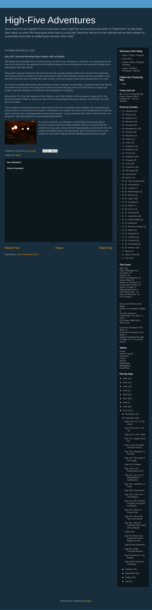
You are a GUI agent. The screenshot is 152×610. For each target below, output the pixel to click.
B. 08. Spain (127, 205)
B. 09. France (128, 209)
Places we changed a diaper (132, 308)
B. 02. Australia (129, 184)
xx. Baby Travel (129, 254)
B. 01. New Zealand (131, 181)
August (128, 577)
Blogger (88, 601)
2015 (125, 402)
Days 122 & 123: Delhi (135, 434)
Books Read (125, 280)
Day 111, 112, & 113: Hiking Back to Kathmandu (134, 477)
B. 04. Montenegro (130, 191)
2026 (125, 378)
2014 (125, 406)
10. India (126, 142)
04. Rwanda (127, 121)
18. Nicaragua (128, 170)
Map (124, 84)
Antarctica (124, 356)
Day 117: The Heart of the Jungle (135, 459)
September (130, 573)
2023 (125, 386)
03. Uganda (127, 118)
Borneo (123, 361)
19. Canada (127, 174)
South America (126, 354)
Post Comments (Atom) (28, 254)
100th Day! (130, 532)
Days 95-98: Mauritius (135, 544)
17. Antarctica (128, 167)
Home (59, 248)
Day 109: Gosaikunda (134, 490)
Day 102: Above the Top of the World (133, 517)
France (123, 358)
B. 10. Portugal (129, 212)
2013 (125, 410)
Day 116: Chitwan (133, 464)
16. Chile (126, 163)
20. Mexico (127, 177)
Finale (122, 351)
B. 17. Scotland (129, 237)
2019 (125, 390)
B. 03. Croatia (128, 188)
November (130, 418)
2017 (125, 398)
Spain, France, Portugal (133, 55)
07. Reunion (127, 132)
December (130, 414)
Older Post (105, 248)
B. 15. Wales (128, 230)
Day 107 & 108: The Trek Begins (134, 495)
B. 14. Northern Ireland (132, 226)
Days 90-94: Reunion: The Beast (135, 562)
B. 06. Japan (128, 198)
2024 (125, 382)
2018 (125, 394)
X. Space (126, 251)
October (129, 569)
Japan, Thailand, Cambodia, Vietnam (131, 69)
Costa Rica (127, 58)
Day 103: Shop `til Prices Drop (133, 511)
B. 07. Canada (128, 202)
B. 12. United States (131, 219)
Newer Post (12, 248)
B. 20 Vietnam (128, 247)
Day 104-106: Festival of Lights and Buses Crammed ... (135, 503)
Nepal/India (125, 363)
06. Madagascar (129, 128)
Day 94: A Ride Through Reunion (134, 550)
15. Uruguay (127, 160)
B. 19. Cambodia (129, 244)
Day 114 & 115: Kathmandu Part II (134, 469)
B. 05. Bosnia (128, 195)
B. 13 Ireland (128, 223)
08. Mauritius (128, 135)
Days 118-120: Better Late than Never (134, 446)
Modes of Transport (128, 282)
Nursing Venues (127, 313)
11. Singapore (128, 146)
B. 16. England (129, 233)
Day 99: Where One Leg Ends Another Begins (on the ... (134, 538)
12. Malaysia (128, 149)
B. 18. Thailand (129, 240)
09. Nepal (16, 155)
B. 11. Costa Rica (130, 216)
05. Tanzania (128, 125)
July (127, 581)
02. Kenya (126, 114)
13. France (127, 153)
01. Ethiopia (127, 111)
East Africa (124, 368)
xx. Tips (125, 258)
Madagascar (125, 365)
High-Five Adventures (50, 20)
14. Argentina (128, 156)
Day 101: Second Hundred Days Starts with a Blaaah (135, 525)
